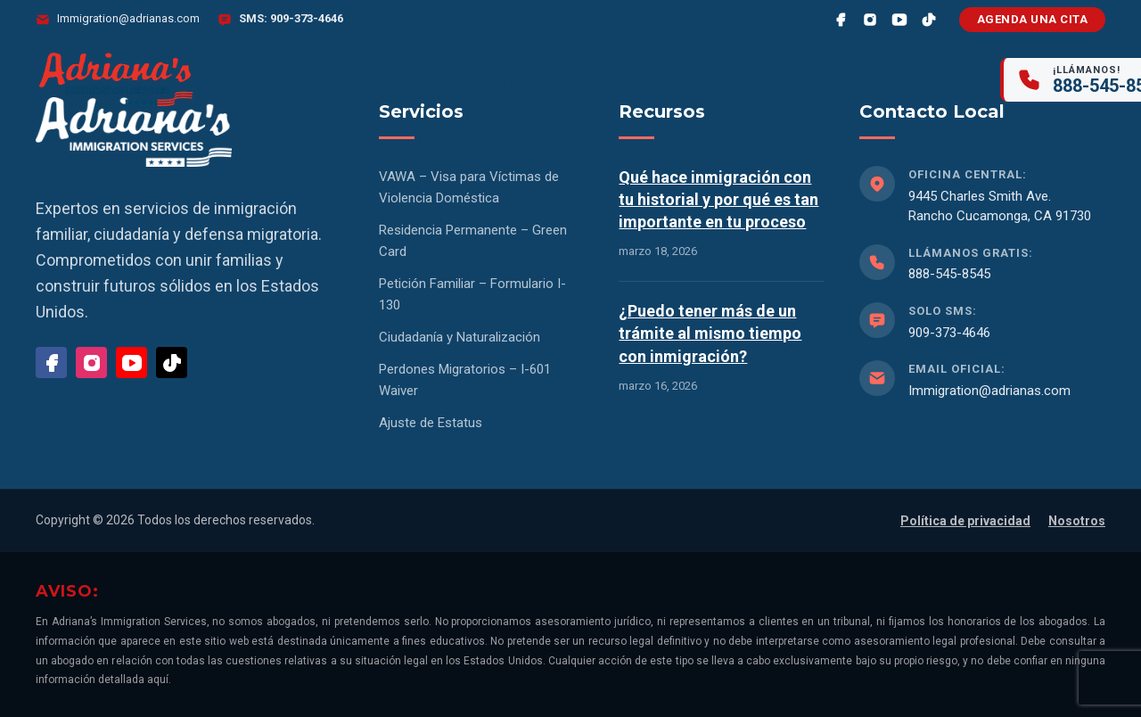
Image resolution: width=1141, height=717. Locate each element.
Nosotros (306, 80)
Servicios (409, 80)
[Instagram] (870, 20)
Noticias (838, 80)
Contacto (939, 80)
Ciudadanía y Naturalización (459, 337)
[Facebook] (841, 20)
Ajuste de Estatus (430, 423)
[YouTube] (899, 20)
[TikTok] (929, 20)
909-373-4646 (949, 333)
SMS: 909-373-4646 (291, 18)
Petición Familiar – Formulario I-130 (472, 294)
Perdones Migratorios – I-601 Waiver (465, 380)
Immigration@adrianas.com (128, 18)
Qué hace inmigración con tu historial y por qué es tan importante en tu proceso (718, 199)
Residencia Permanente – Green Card (473, 241)
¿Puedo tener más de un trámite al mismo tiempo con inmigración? (710, 333)
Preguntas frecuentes (687, 80)
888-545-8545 (949, 274)
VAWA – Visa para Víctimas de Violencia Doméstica (469, 187)
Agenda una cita (1032, 19)
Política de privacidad (965, 521)
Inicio (218, 80)
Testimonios (521, 80)
